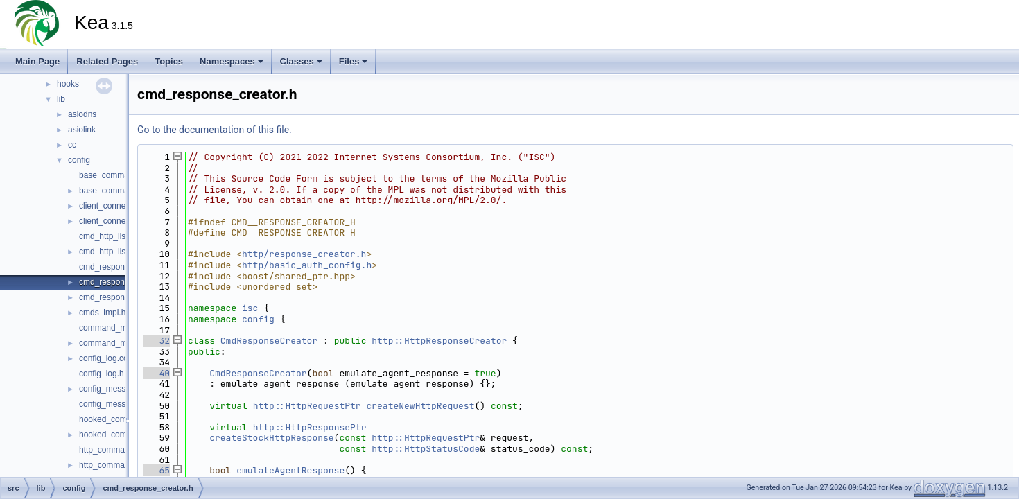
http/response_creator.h (304, 254)
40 (156, 373)
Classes (301, 61)
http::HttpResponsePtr (310, 427)
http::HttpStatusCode (426, 449)
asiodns (82, 114)
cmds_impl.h (102, 312)
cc (72, 145)
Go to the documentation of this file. (214, 129)
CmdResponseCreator (268, 341)
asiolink (82, 129)
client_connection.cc (116, 206)
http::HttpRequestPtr (307, 406)
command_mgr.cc (112, 328)
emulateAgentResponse (290, 470)
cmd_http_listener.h (115, 251)
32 (156, 341)
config (79, 160)
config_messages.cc (117, 389)
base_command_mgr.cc (123, 175)
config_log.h (101, 373)
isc (250, 308)
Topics (169, 61)
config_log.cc (103, 358)
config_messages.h (114, 404)
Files (353, 61)
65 (156, 470)
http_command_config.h (123, 465)
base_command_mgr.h (121, 190)
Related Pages (107, 61)
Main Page (37, 61)
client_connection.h (114, 221)
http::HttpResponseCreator (439, 341)
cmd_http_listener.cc (117, 236)
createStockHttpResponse (271, 438)
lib (61, 99)
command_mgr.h (110, 343)
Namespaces (231, 61)
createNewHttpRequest (420, 406)
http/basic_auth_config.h (307, 265)
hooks (68, 84)
